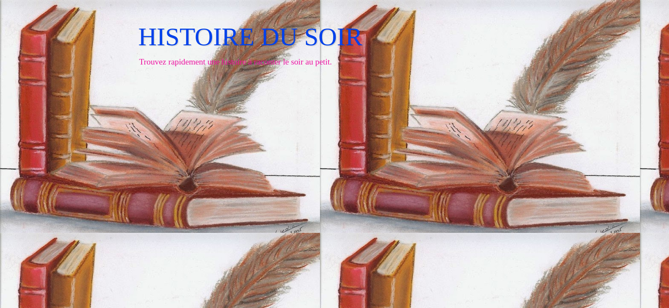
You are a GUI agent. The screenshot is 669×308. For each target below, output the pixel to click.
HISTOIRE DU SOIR (250, 37)
